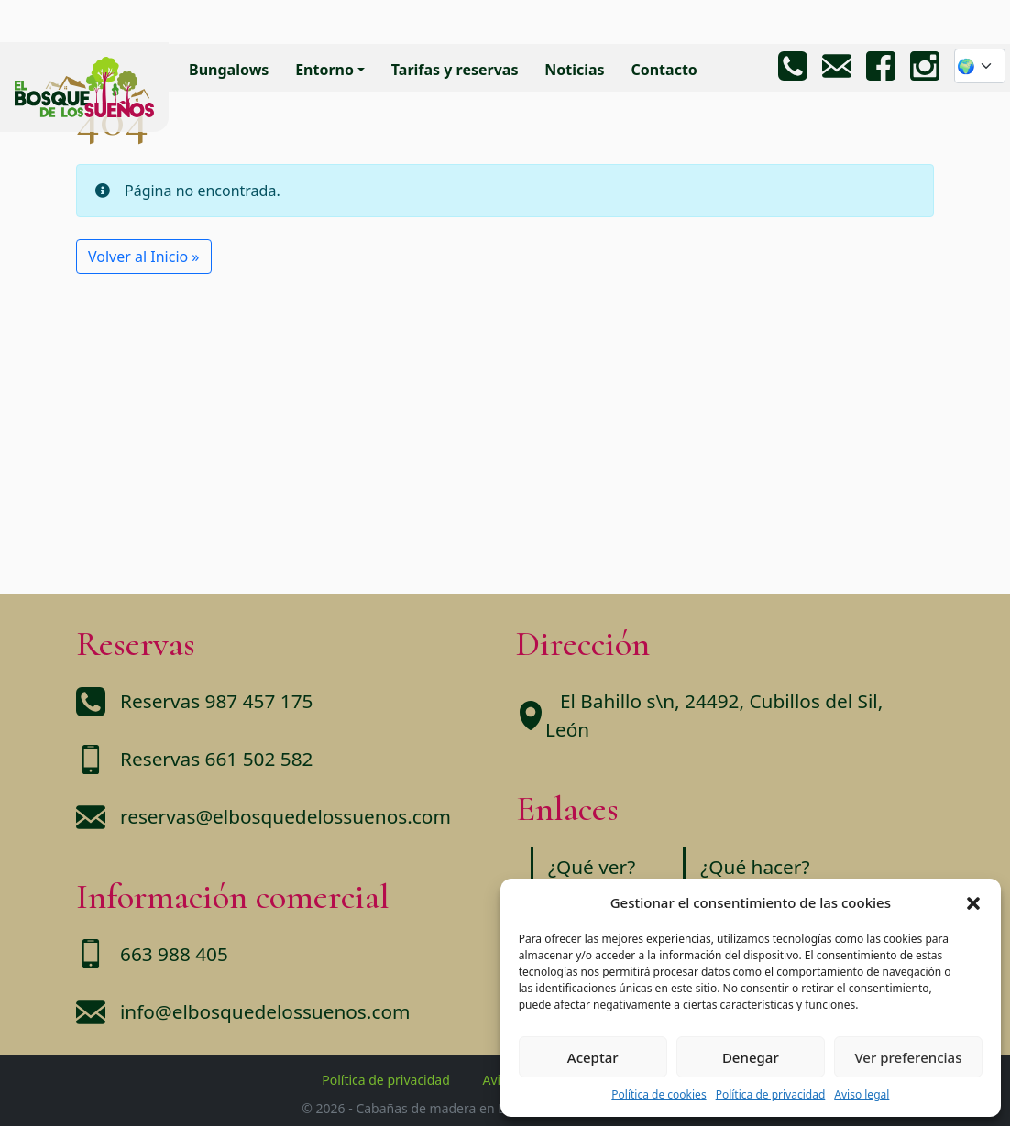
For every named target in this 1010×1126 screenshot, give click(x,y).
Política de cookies (658, 1094)
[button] (973, 902)
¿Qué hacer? (754, 867)
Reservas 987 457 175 (216, 701)
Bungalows (229, 70)
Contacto (664, 70)
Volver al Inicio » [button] (144, 256)
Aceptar (593, 1057)
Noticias (574, 70)
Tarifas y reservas (455, 70)
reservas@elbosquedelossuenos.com (285, 816)
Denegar (750, 1057)
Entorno (324, 70)
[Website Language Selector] (979, 66)
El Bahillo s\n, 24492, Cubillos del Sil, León (714, 715)
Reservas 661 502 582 (216, 758)
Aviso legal (861, 1094)
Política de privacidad (771, 1094)
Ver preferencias (907, 1057)
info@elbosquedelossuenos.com (265, 1011)
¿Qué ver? (591, 867)
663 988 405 (174, 954)
